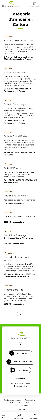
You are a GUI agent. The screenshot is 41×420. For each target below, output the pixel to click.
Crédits (27, 403)
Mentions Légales (20, 405)
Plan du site (14, 403)
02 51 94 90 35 (19, 353)
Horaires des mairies (19, 361)
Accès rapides (34, 4)
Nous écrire (19, 370)
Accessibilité (30, 400)
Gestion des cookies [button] (12, 400)
